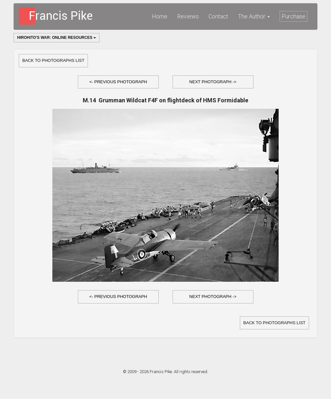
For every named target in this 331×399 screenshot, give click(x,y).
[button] (118, 82)
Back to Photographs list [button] (53, 60)
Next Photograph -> (213, 81)
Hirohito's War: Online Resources (56, 37)
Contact (218, 16)
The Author (254, 16)
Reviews (188, 16)
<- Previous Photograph (118, 81)
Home (159, 16)
